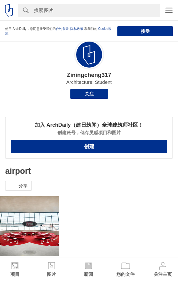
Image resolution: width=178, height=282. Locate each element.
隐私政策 (76, 29)
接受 (145, 31)
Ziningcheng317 (89, 75)
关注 (89, 93)
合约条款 (62, 29)
